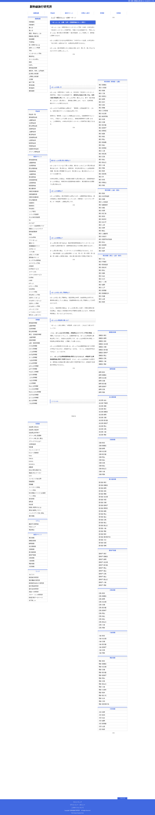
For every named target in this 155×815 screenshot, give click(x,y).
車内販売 (31, 87)
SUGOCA (32, 463)
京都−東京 (102, 442)
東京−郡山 (102, 270)
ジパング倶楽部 (34, 214)
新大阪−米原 (102, 499)
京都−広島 (102, 462)
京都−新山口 (102, 468)
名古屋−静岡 (102, 414)
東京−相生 (102, 136)
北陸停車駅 (32, 339)
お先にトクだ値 (34, 254)
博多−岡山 (102, 677)
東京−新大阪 (102, 124)
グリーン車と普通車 (35, 435)
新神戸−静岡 (102, 559)
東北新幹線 (32, 176)
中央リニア (32, 526)
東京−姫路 (102, 133)
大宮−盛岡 (102, 720)
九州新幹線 (32, 165)
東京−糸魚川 (102, 236)
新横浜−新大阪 (103, 349)
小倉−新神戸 (102, 646)
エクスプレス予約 (34, 262)
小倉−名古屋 (102, 638)
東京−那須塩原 (103, 264)
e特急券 (31, 265)
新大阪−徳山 (102, 522)
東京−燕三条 (102, 213)
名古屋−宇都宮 (103, 402)
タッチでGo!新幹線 (35, 260)
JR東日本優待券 (34, 191)
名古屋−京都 (102, 417)
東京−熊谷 (102, 193)
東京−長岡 (102, 210)
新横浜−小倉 (102, 360)
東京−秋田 (102, 301)
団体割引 (31, 205)
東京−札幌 (102, 295)
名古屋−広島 (102, 428)
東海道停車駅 (33, 322)
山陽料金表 (32, 119)
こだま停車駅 (33, 351)
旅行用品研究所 (34, 585)
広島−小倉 (102, 624)
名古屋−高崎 (102, 405)
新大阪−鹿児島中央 (105, 536)
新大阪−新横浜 (103, 484)
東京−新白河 (102, 267)
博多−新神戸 (102, 675)
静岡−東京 (102, 371)
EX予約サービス (34, 268)
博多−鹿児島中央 (104, 703)
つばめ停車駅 (33, 359)
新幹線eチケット (34, 257)
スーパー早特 (33, 291)
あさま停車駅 (33, 400)
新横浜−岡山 (102, 355)
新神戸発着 (32, 554)
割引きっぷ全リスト (35, 314)
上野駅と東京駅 (34, 76)
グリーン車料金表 (34, 151)
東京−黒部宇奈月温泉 (105, 239)
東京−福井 (102, 250)
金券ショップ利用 (34, 47)
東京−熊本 (102, 170)
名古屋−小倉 (102, 431)
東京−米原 (102, 118)
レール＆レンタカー (35, 311)
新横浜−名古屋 (103, 343)
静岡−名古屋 (102, 377)
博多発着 (31, 563)
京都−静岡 (102, 448)
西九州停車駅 (33, 331)
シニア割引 (32, 211)
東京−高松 (102, 185)
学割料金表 (32, 145)
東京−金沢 (102, 247)
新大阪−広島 (102, 519)
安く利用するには (34, 44)
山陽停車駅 (32, 325)
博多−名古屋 (102, 666)
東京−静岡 (102, 98)
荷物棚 (31, 484)
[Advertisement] (72, 69)
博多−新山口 (102, 683)
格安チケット (69, 13)
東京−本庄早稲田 (104, 195)
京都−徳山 (102, 465)
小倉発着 (31, 560)
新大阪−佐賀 (102, 542)
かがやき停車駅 (34, 394)
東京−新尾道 (102, 147)
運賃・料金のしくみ (35, 33)
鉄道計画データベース (36, 597)
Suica (30, 455)
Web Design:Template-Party (77, 812)
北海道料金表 (33, 137)
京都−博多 (102, 474)
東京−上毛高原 (103, 201)
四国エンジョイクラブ (36, 228)
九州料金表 (32, 122)
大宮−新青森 (102, 723)
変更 (30, 61)
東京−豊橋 (102, 107)
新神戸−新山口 (103, 579)
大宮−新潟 (102, 714)
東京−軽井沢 (102, 218)
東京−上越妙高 (103, 233)
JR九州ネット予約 (34, 294)
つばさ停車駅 (33, 380)
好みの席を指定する (35, 469)
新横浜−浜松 (102, 340)
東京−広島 (102, 156)
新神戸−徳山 (102, 576)
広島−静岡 (102, 598)
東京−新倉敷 (102, 141)
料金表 (53, 13)
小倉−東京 (102, 635)
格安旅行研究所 (34, 577)
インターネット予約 (35, 53)
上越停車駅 (32, 336)
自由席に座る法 (34, 426)
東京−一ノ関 (102, 281)
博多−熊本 (102, 692)
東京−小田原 (102, 87)
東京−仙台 (102, 275)
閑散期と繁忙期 (34, 35)
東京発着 (31, 537)
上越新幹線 (32, 173)
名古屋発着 (32, 546)
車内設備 (31, 84)
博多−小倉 (102, 686)
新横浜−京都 (102, 346)
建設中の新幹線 (34, 523)
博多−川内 (102, 700)
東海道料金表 (33, 116)
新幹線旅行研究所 (41, 6)
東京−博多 (102, 167)
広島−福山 (102, 615)
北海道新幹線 (33, 179)
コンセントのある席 (35, 478)
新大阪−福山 (102, 516)
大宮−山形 (102, 726)
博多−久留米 (102, 689)
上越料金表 (32, 131)
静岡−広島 (102, 389)
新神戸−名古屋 (103, 561)
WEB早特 (32, 288)
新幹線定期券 (33, 67)
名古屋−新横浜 (103, 411)
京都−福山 (102, 459)
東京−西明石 (102, 130)
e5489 (68, 17)
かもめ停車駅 (33, 362)
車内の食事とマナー (35, 509)
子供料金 (31, 41)
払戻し (31, 64)
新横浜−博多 (102, 363)
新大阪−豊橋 (102, 493)
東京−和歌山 (102, 182)
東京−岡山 (102, 139)
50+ (30, 219)
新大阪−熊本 (102, 533)
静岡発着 (31, 543)
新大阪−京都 (102, 502)
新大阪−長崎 (102, 545)
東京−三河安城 (103, 110)
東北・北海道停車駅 (35, 334)
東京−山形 (102, 298)
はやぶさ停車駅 (34, 365)
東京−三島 (102, 93)
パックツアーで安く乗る (36, 512)
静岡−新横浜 (102, 374)
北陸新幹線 (32, 170)
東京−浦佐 (102, 207)
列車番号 (31, 24)
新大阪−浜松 (102, 490)
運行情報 (31, 515)
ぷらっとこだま (34, 308)
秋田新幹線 (32, 185)
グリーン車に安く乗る (36, 438)
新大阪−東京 (102, 482)
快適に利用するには (35, 507)
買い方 (31, 30)
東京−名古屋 (102, 113)
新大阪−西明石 (103, 507)
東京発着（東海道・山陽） (112, 81)
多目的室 (31, 498)
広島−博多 (102, 627)
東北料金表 (32, 134)
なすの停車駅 (33, 374)
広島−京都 (102, 604)
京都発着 (31, 548)
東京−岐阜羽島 (103, 116)
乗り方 (31, 27)
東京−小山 (102, 258)
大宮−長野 (102, 711)
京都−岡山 (102, 456)
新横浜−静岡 (102, 337)
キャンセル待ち (34, 58)
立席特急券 (32, 443)
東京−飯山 (102, 230)
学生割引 (31, 208)
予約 (30, 50)
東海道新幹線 (33, 159)
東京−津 (101, 176)
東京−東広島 (102, 153)
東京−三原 (102, 150)
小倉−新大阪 (102, 644)
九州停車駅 (32, 328)
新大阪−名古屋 (103, 496)
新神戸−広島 (102, 573)
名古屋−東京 (102, 408)
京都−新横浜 (102, 445)
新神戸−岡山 (102, 567)
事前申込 (31, 56)
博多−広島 (102, 680)
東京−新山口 (102, 162)
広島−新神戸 (102, 610)
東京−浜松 (102, 104)
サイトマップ (77, 801)
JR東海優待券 (33, 193)
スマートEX (32, 271)
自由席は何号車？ (34, 432)
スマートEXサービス (35, 274)
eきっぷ (31, 282)
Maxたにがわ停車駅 (35, 391)
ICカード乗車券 (34, 452)
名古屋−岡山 (102, 425)
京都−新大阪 (102, 453)
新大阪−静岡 (102, 487)
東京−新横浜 (102, 84)
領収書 (31, 446)
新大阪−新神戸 (103, 505)
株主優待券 (32, 188)
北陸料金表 (32, 128)
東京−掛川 (102, 101)
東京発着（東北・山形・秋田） (112, 255)
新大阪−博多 (102, 530)
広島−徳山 (102, 618)
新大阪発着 (32, 551)
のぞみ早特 (32, 237)
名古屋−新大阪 (103, 420)
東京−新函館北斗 (104, 292)
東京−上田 (102, 224)
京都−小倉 (102, 471)
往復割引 (31, 202)
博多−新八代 (102, 695)
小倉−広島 (102, 649)
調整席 (31, 466)
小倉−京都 (102, 641)
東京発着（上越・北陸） (112, 189)
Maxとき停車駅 (33, 385)
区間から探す (85, 13)
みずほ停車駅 (33, 354)
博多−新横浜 (102, 663)
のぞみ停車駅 (33, 345)
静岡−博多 (102, 391)
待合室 (31, 504)
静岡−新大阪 (102, 383)
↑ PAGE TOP (122, 797)
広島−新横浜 (102, 595)
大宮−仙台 (102, 717)
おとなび (31, 222)
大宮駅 (31, 79)
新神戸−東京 (102, 553)
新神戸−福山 (102, 570)
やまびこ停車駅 (34, 371)
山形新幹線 (32, 182)
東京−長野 (102, 227)
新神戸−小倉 (102, 582)
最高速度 (31, 90)
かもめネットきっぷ (35, 300)
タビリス (31, 574)
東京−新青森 (102, 290)
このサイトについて (77, 807)
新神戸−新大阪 (103, 564)
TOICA (31, 458)
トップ (53, 17)
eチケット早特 (33, 285)
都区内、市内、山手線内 (36, 70)
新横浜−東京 (102, 335)
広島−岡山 (102, 613)
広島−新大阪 (102, 607)
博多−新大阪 (102, 672)
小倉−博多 (102, 652)
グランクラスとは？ (35, 440)
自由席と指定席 (34, 429)
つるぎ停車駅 (33, 403)
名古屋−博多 (102, 434)
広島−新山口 (102, 621)
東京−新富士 (102, 95)
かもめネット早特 (34, 305)
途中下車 (31, 81)
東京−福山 (102, 144)
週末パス (31, 242)
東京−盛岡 (102, 284)
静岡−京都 (102, 380)
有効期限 (31, 38)
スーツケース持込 (34, 486)
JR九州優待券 (33, 199)
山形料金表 (32, 139)
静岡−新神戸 (102, 386)
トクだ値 (31, 251)
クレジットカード (34, 449)
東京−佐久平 (102, 221)
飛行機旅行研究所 (34, 579)
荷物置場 (31, 481)
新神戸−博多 (102, 584)
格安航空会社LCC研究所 (36, 582)
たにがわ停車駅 (34, 388)
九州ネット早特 (34, 303)
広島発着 (31, 557)
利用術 (119, 13)
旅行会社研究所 (34, 588)
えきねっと (32, 248)
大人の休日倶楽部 (34, 216)
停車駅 (102, 13)
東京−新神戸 (102, 127)
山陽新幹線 (32, 162)
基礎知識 (36, 13)
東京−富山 (102, 241)
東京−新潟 (102, 216)
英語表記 (31, 529)
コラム (38, 520)
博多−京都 (102, 669)
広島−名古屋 (102, 601)
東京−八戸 (102, 287)
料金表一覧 (32, 114)
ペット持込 (32, 489)
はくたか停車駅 (34, 397)
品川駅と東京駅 (34, 73)
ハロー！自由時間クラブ (36, 225)
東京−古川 (102, 278)
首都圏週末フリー (34, 245)
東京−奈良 (102, 179)
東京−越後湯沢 (103, 204)
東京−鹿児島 (102, 173)
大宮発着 (31, 566)
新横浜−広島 (102, 358)
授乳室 (31, 501)
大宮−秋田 (102, 729)
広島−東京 (102, 592)
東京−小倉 (102, 164)
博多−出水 (102, 698)
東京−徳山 (102, 159)
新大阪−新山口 (103, 525)
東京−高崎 (102, 198)
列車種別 (31, 21)
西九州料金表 (33, 125)
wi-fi (30, 475)
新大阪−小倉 (102, 528)
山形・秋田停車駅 (34, 342)
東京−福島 (102, 272)
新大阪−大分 (102, 539)
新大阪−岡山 (102, 513)
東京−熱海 (102, 90)
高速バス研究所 (34, 591)
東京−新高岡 (102, 244)
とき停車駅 (32, 382)
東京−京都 (102, 121)
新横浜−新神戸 (103, 352)
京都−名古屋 (102, 451)
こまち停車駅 (33, 377)
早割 (30, 234)
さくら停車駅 (33, 357)
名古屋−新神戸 (103, 422)
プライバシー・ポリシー (77, 804)
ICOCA (31, 461)
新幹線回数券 (33, 231)
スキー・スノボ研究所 (36, 594)
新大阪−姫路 (102, 510)
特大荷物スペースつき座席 (37, 492)
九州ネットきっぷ (34, 297)
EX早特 (31, 277)
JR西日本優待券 (34, 196)
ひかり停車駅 (33, 348)
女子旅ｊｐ (32, 600)
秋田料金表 (32, 142)
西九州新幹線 (33, 168)
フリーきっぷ (33, 239)
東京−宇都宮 (102, 261)
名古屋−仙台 (102, 399)
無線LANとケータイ (35, 472)
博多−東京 (102, 660)
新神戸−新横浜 (103, 556)
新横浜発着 (32, 540)
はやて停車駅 (33, 368)
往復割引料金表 (34, 148)
